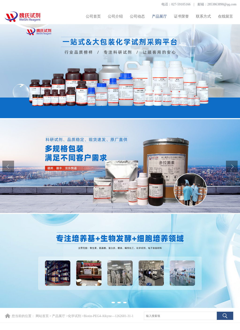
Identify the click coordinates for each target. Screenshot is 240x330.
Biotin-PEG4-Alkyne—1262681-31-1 (108, 316)
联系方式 (203, 16)
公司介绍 (115, 16)
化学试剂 (74, 316)
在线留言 (225, 16)
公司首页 (93, 16)
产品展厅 (159, 16)
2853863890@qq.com (222, 4)
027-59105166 (181, 4)
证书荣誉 (181, 16)
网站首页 (42, 316)
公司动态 (137, 16)
